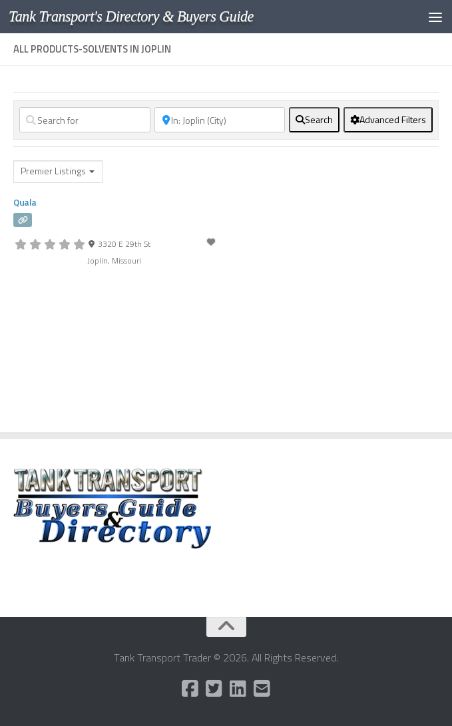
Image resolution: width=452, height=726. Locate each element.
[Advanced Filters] (388, 119)
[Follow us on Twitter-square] (214, 688)
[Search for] (84, 119)
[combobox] (58, 171)
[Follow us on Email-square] (262, 688)
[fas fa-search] (314, 119)
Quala (25, 202)
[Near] (220, 119)
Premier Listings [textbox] (53, 171)
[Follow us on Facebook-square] (190, 688)
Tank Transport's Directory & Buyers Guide (132, 16)
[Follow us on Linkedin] (238, 688)
